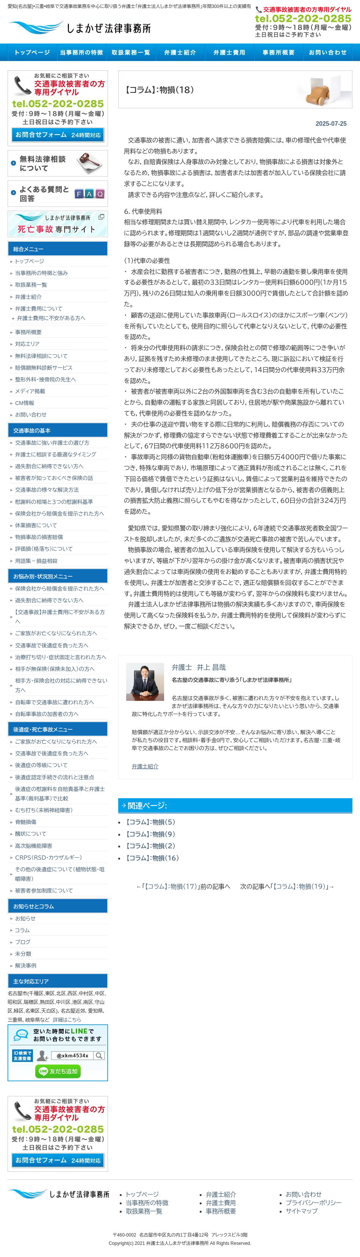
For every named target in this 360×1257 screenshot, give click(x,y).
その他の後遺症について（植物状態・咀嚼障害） (60, 874)
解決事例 (25, 966)
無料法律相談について (41, 356)
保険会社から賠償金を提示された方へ (59, 514)
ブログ (22, 942)
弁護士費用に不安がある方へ (51, 318)
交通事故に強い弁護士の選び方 (52, 443)
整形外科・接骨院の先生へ (45, 380)
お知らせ (25, 919)
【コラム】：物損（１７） (171, 886)
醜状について (31, 834)
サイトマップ (302, 1211)
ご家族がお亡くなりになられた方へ (56, 633)
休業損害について (36, 525)
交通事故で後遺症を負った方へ (51, 646)
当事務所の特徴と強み (41, 273)
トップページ (32, 52)
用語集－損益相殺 (36, 561)
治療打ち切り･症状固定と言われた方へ (60, 657)
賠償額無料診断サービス (43, 368)
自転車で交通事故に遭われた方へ (54, 702)
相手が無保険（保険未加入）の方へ (55, 669)
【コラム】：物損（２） (151, 846)
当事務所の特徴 (81, 52)
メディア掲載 (30, 391)
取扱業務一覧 (130, 52)
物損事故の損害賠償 (39, 537)
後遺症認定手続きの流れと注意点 (54, 777)
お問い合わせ (327, 52)
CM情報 (24, 403)
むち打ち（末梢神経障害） (44, 810)
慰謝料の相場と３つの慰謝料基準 (54, 502)
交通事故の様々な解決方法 (47, 490)
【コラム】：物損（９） (151, 834)
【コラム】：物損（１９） (300, 886)
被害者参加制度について (44, 891)
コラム (22, 930)
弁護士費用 (229, 52)
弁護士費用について (39, 309)
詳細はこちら (67, 1020)
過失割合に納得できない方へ (49, 466)
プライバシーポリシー (314, 1203)
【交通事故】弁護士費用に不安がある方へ (60, 617)
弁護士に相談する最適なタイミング (55, 455)
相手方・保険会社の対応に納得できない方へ (61, 685)
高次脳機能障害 (33, 846)
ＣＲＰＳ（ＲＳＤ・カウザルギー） (48, 858)
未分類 (23, 954)
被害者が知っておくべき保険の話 (54, 478)
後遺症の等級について (41, 765)
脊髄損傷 (25, 822)
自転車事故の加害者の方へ (47, 714)
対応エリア (27, 344)
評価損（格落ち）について (44, 549)
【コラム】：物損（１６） (153, 858)
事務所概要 (278, 52)
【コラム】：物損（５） (151, 822)
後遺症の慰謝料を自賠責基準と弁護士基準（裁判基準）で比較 (60, 794)
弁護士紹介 (180, 52)
